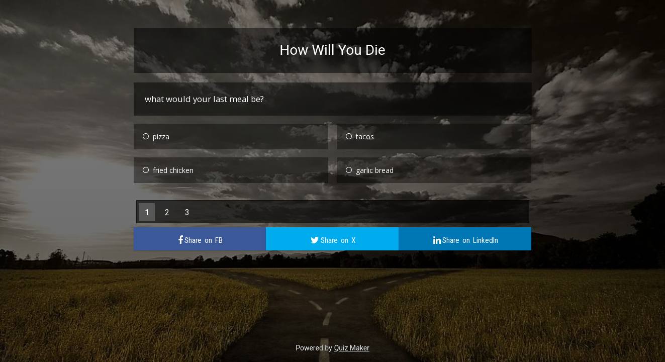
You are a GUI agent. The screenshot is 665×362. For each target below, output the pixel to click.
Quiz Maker (351, 348)
